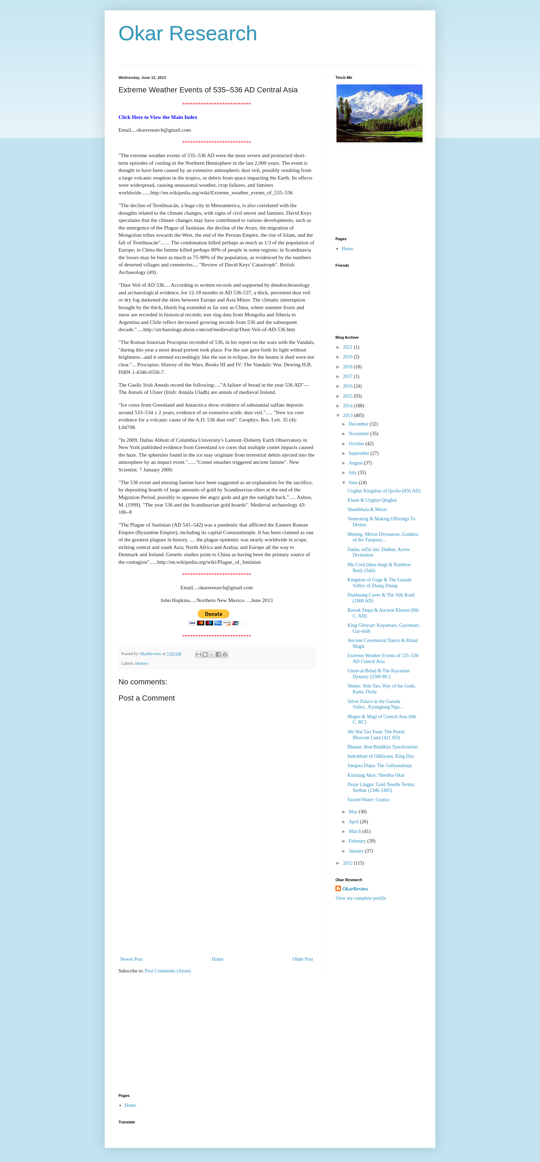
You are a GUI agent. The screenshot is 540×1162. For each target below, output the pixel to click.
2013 (348, 415)
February (358, 841)
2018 (348, 366)
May (354, 811)
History (141, 663)
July (353, 472)
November (359, 433)
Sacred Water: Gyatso (368, 799)
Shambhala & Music (367, 509)
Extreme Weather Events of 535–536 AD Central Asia (382, 658)
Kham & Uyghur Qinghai (372, 500)
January (357, 851)
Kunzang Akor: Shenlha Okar (376, 775)
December (359, 424)
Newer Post (131, 959)
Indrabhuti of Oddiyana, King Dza (380, 756)
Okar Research (187, 33)
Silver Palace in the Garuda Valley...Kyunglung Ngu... (375, 704)
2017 (348, 376)
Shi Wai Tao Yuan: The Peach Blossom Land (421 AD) (376, 734)
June (354, 482)
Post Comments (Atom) (168, 971)
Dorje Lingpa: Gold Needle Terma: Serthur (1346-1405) (381, 787)
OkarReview (355, 888)
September (359, 453)
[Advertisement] (216, 903)
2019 (348, 356)
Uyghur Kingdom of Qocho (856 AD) (383, 490)
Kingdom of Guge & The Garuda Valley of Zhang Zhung (379, 582)
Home (218, 959)
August (356, 463)
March (355, 831)
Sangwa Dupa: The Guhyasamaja (379, 765)
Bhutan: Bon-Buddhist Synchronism (382, 747)
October (357, 443)
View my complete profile (360, 898)
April (354, 821)
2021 (348, 347)
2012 (348, 863)
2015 (348, 396)
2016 (348, 386)
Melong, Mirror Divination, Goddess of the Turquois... (382, 537)
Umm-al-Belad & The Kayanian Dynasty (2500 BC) (378, 673)
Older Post (303, 959)
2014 (348, 405)
